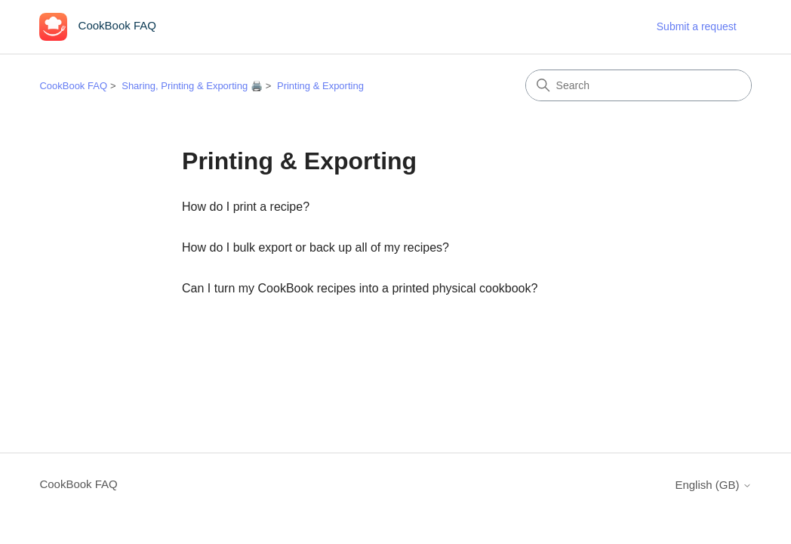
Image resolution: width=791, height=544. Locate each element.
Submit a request (697, 26)
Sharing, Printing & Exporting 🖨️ (192, 85)
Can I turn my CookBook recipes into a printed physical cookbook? (359, 288)
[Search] (638, 85)
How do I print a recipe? (245, 206)
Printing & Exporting (320, 85)
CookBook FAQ (73, 85)
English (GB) (713, 484)
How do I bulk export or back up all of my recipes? (315, 247)
